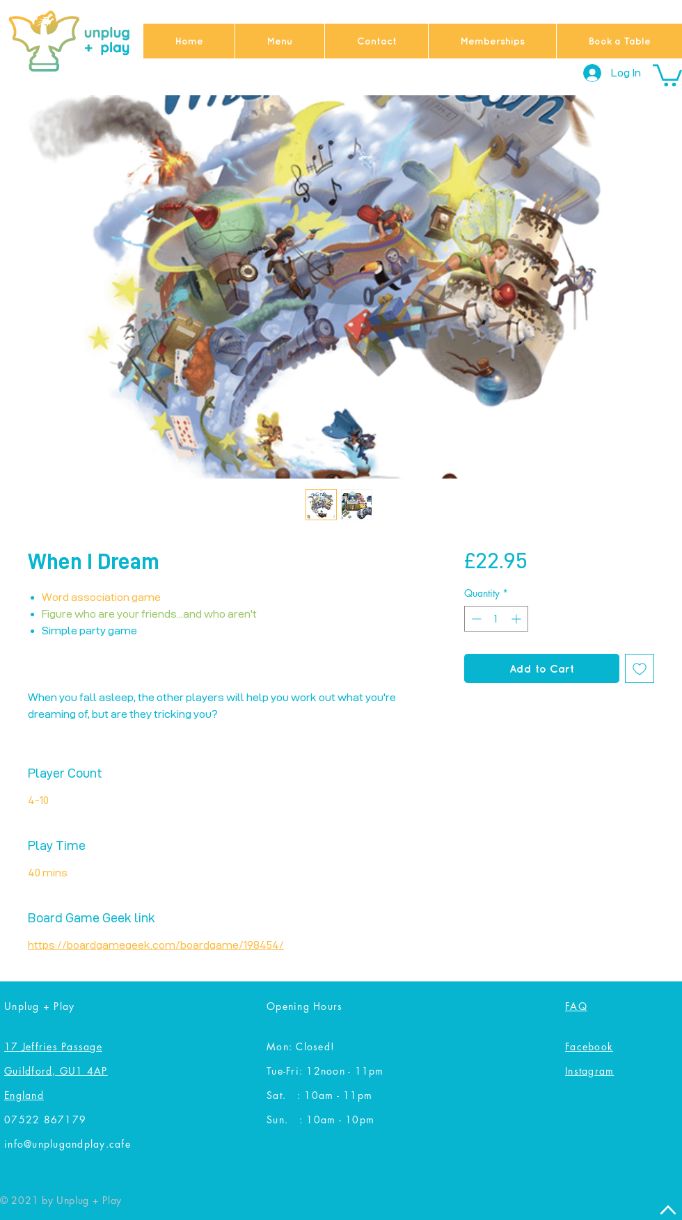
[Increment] (517, 619)
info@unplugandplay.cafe (67, 1143)
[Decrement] (475, 619)
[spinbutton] (496, 619)
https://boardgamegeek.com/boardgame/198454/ (156, 945)
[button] (667, 74)
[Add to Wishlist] (639, 668)
